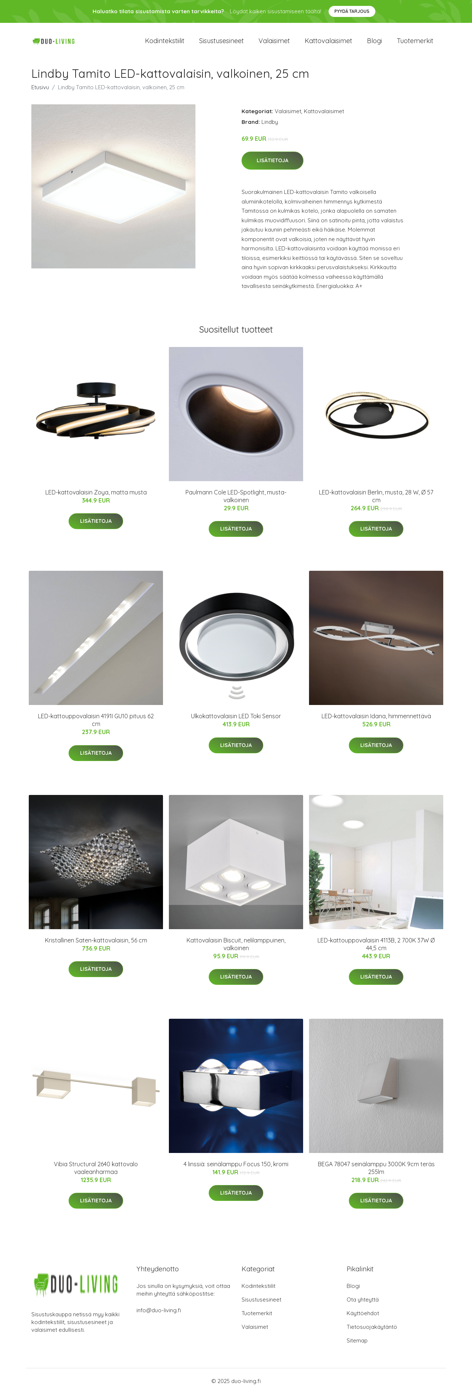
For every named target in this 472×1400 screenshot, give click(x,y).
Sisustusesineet (221, 44)
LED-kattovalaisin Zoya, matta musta (96, 498)
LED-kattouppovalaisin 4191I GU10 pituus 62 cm (96, 726)
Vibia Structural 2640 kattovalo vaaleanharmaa (96, 1174)
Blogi (374, 44)
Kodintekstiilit (164, 44)
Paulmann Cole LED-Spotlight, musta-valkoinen (236, 502)
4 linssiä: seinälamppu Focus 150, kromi (236, 1170)
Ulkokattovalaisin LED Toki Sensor (236, 722)
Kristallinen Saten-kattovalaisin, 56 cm (96, 946)
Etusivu (40, 93)
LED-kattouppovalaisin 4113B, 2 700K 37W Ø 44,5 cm (376, 950)
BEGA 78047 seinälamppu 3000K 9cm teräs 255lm (376, 1174)
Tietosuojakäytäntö (372, 1333)
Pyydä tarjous (351, 11)
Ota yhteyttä (363, 1305)
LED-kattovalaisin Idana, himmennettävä (376, 722)
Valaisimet (274, 44)
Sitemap (357, 1346)
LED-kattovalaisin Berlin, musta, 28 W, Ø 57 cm (376, 502)
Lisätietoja (272, 167)
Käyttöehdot (363, 1319)
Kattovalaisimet (328, 44)
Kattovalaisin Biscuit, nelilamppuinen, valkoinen (236, 950)
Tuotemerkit (415, 44)
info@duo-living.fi (158, 1316)
